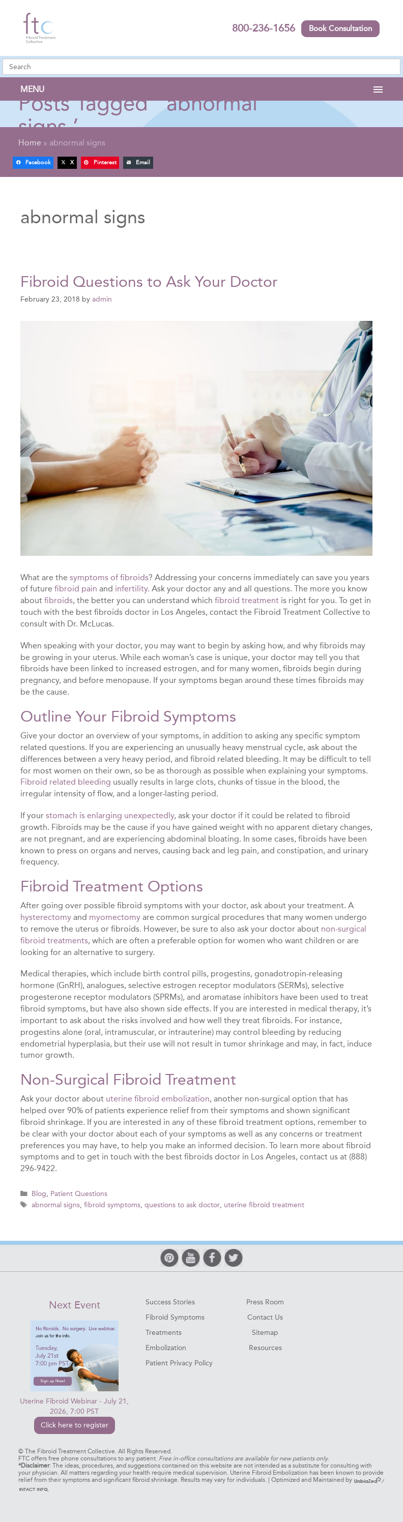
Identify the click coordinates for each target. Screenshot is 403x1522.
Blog (39, 1193)
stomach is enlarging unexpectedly (109, 815)
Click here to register (74, 1424)
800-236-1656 (263, 28)
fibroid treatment (247, 600)
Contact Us (265, 1315)
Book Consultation (340, 28)
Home (29, 142)
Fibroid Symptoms (175, 1315)
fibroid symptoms (112, 1204)
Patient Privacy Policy (179, 1361)
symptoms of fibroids (109, 577)
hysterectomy (45, 916)
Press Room (265, 1300)
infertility (131, 588)
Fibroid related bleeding (65, 782)
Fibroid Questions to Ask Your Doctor (149, 282)
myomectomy (114, 916)
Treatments (164, 1331)
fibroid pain (75, 588)
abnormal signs (56, 1204)
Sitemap (265, 1331)
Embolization (166, 1346)
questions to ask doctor (182, 1204)
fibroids (58, 600)
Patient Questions (78, 1193)
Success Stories (170, 1300)
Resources (265, 1346)
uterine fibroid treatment (263, 1204)
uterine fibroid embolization (158, 1098)
